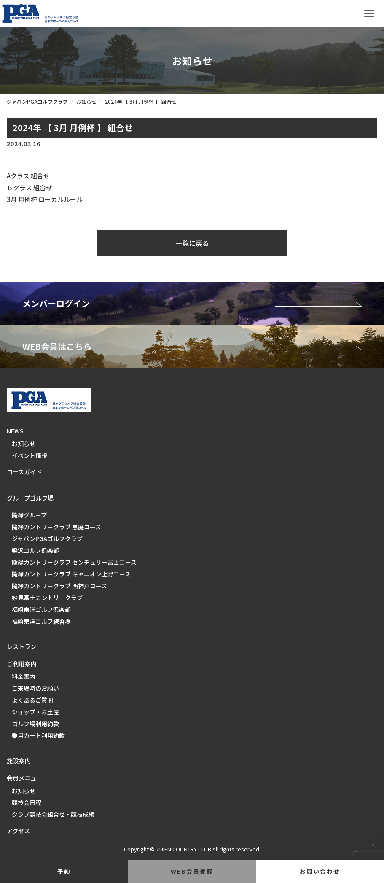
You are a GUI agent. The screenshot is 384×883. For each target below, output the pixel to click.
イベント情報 (29, 455)
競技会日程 (26, 802)
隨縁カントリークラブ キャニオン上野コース (71, 574)
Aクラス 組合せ (28, 175)
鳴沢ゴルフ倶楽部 (35, 550)
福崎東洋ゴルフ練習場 (41, 621)
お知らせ (86, 101)
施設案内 (18, 760)
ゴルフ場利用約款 (35, 723)
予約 (64, 871)
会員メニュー (24, 777)
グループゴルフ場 (30, 497)
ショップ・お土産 (35, 712)
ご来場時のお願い (35, 688)
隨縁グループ (29, 515)
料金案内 (23, 676)
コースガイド (24, 471)
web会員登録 (192, 871)
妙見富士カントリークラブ (47, 597)
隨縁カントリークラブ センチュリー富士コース (74, 562)
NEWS (15, 430)
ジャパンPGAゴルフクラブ (37, 101)
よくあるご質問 (32, 700)
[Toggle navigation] (369, 13)
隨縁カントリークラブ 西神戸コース (59, 585)
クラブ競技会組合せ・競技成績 (53, 814)
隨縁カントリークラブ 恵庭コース (56, 526)
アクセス (18, 830)
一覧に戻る (192, 243)
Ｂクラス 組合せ (29, 187)
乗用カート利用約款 (38, 735)
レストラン (21, 646)
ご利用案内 (21, 663)
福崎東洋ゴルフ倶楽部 (41, 609)
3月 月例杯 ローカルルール (45, 199)
